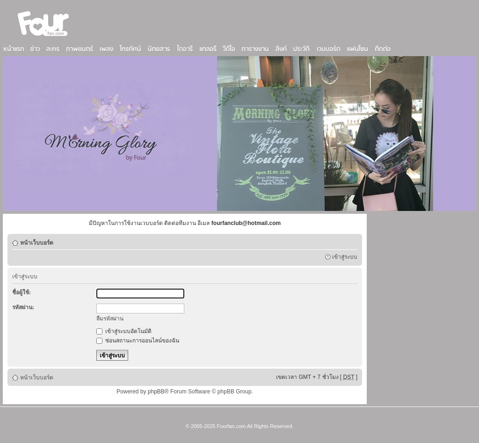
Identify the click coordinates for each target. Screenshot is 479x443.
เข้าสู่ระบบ (344, 257)
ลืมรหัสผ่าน (109, 318)
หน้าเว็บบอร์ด (36, 243)
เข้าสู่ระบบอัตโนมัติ (124, 331)
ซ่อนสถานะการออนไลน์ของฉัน (137, 340)
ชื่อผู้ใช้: (21, 292)
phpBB (156, 391)
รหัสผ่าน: (23, 307)
